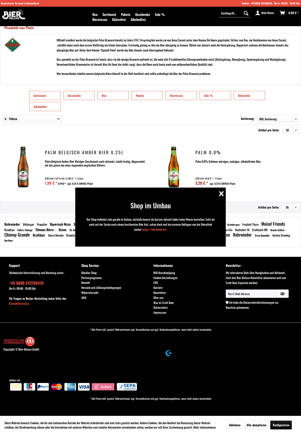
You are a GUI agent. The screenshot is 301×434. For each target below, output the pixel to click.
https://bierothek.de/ (154, 229)
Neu (104, 95)
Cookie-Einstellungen (165, 277)
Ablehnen (234, 425)
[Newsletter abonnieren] (282, 293)
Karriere (157, 287)
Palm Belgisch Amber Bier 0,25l (84, 152)
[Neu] (95, 14)
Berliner (8, 240)
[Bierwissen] (99, 19)
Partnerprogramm (91, 277)
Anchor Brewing (281, 235)
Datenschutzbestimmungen (258, 302)
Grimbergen (233, 224)
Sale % (208, 95)
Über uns (158, 297)
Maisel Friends (273, 223)
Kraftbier (39, 235)
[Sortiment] (109, 14)
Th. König (74, 230)
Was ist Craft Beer (163, 302)
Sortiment (40, 95)
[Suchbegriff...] (234, 13)
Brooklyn (9, 230)
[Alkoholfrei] (138, 19)
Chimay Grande (17, 234)
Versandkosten (143, 329)
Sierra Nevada (56, 235)
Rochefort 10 (242, 230)
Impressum (159, 312)
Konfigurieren (281, 425)
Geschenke (74, 95)
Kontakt (85, 282)
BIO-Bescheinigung (164, 272)
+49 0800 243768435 (261, 3)
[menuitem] (95, 14)
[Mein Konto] (265, 13)
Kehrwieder (12, 224)
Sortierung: (247, 118)
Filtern (10, 119)
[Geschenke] (142, 14)
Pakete (140, 95)
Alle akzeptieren (256, 425)
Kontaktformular (19, 303)
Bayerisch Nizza (60, 224)
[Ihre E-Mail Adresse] (251, 293)
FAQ (155, 282)
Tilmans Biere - (45, 229)
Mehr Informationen (204, 427)
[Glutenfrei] (119, 19)
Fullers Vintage (25, 230)
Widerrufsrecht (89, 292)
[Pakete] (125, 14)
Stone (63, 229)
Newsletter (159, 292)
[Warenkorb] (289, 13)
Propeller (42, 224)
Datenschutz (160, 307)
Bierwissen (176, 95)
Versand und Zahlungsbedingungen (101, 287)
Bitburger (29, 224)
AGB (83, 297)
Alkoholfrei (40, 106)
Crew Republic (262, 235)
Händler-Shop (89, 272)
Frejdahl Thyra (250, 224)
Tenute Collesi (277, 230)
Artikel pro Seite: (268, 130)
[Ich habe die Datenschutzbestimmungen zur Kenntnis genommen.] (227, 302)
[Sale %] (160, 14)
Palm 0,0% (208, 152)
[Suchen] (246, 13)
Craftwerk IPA (260, 230)
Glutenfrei (244, 95)
